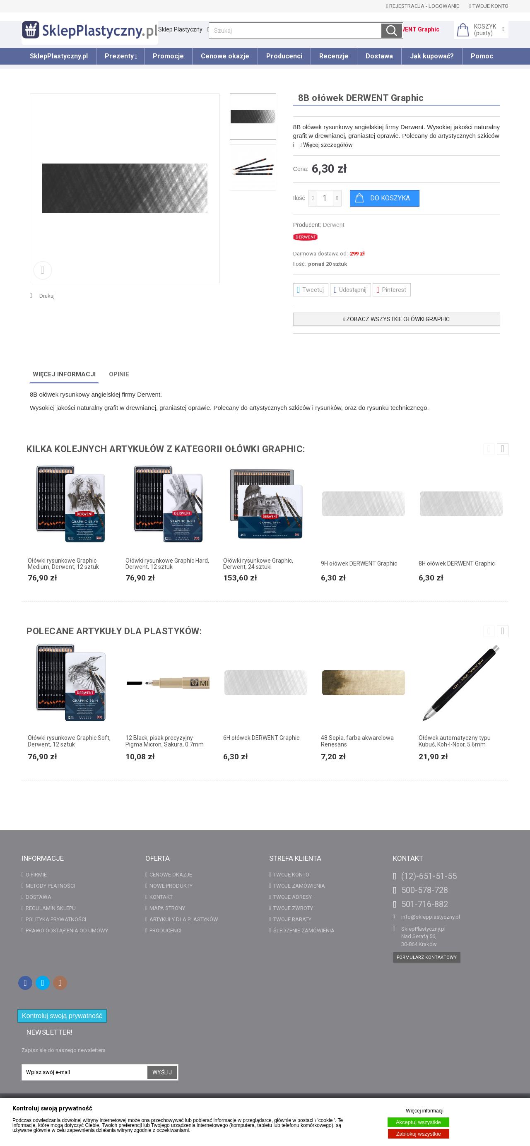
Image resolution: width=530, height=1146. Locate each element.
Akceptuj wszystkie (418, 1122)
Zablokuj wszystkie (418, 1134)
